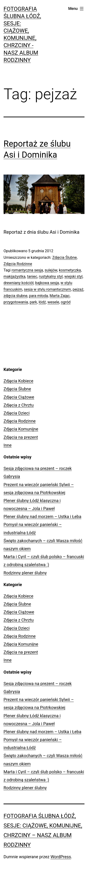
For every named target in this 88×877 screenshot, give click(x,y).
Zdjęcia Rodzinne (18, 264)
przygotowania (16, 302)
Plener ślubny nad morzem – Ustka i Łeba (42, 516)
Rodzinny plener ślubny (25, 572)
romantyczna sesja (27, 270)
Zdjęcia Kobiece (18, 380)
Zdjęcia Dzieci (17, 413)
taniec (32, 276)
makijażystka (14, 276)
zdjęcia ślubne (15, 296)
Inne (7, 445)
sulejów (51, 270)
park (33, 302)
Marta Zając (60, 296)
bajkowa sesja (47, 283)
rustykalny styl (51, 276)
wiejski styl (73, 276)
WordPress (60, 856)
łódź (42, 302)
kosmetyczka (70, 270)
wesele (53, 302)
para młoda (38, 296)
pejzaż (78, 289)
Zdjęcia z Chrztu (19, 405)
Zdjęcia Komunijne (21, 429)
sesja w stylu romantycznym (47, 289)
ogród (66, 302)
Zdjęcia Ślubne (64, 257)
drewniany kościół (19, 283)
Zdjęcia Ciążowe (19, 397)
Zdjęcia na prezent (21, 437)
